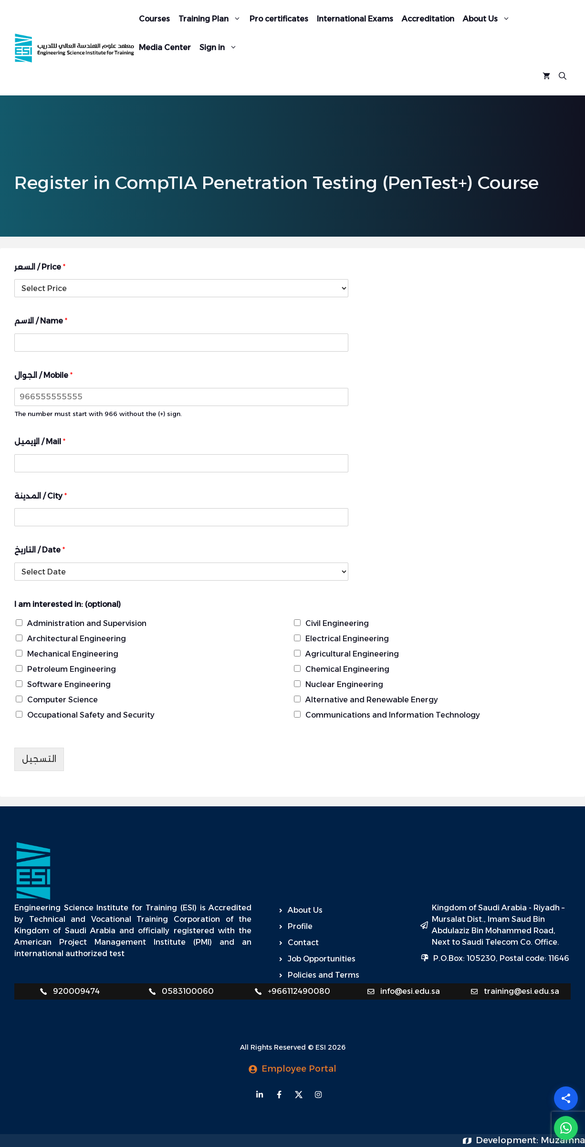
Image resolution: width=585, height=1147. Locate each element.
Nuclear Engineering (344, 684)
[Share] (566, 1098)
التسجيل (39, 759)
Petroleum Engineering (71, 669)
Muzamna (563, 1140)
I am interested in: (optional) (67, 604)
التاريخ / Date (39, 549)
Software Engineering (69, 684)
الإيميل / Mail (39, 441)
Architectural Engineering (76, 638)
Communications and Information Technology (392, 714)
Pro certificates (279, 18)
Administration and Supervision (86, 623)
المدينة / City (40, 496)
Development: (508, 1140)
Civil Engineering (337, 623)
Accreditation (428, 18)
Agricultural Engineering (352, 653)
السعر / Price (39, 266)
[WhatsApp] (566, 1128)
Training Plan (211, 19)
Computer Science (62, 699)
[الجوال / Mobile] (181, 397)
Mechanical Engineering (72, 653)
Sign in (220, 47)
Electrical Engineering (347, 638)
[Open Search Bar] (562, 76)
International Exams (355, 18)
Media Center (165, 47)
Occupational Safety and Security (91, 714)
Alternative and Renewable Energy (371, 699)
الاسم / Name (40, 320)
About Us (488, 19)
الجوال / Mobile (43, 375)
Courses (154, 18)
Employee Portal (298, 1069)
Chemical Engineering (347, 669)
